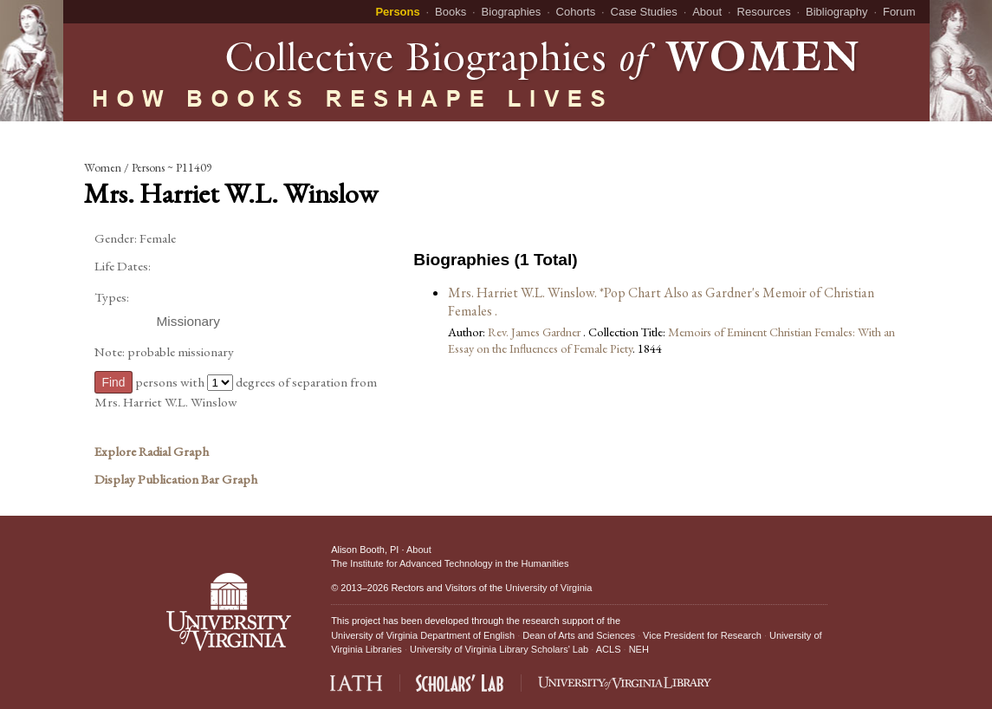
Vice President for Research (702, 635)
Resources (764, 11)
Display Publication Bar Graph (175, 479)
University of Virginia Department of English (423, 635)
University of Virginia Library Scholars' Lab (499, 649)
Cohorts (576, 11)
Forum (899, 11)
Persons (397, 11)
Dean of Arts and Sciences (578, 635)
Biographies (511, 11)
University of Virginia (548, 587)
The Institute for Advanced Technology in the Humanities (449, 563)
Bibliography (837, 11)
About (707, 11)
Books (450, 11)
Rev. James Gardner (535, 331)
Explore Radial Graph (151, 451)
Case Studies (644, 11)
